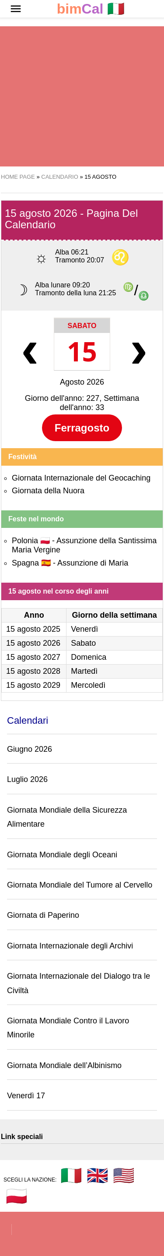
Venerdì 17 (26, 1095)
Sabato (81, 325)
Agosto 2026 (82, 382)
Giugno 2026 (29, 749)
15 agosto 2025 (33, 629)
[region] (82, 96)
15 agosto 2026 (33, 643)
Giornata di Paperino (43, 915)
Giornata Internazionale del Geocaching (81, 478)
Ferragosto (82, 428)
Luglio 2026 (27, 779)
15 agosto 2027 (33, 657)
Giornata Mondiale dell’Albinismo (64, 1065)
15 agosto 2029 (33, 685)
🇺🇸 (124, 1175)
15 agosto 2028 (33, 671)
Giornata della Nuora (48, 490)
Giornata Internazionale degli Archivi (70, 945)
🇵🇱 (17, 1196)
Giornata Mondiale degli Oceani (62, 854)
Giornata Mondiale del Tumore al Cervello (79, 885)
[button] (15, 9)
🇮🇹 (91, 9)
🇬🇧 (97, 1175)
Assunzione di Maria (92, 563)
